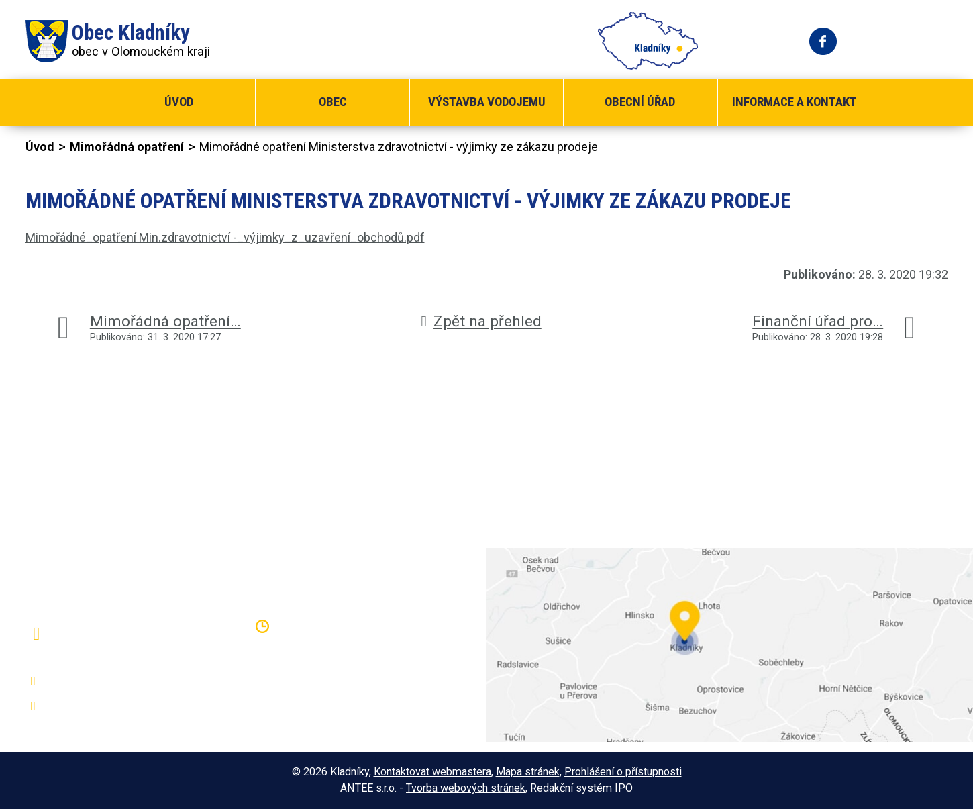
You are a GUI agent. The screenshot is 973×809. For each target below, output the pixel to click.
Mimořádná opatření (127, 147)
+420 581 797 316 (97, 681)
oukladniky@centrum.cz (110, 706)
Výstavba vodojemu (487, 101)
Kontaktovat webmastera (432, 771)
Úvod (178, 101)
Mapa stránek (528, 771)
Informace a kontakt (794, 101)
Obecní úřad (640, 101)
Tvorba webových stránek (465, 787)
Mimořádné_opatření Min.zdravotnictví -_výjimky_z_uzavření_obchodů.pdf (225, 237)
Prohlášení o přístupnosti (623, 771)
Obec (333, 101)
